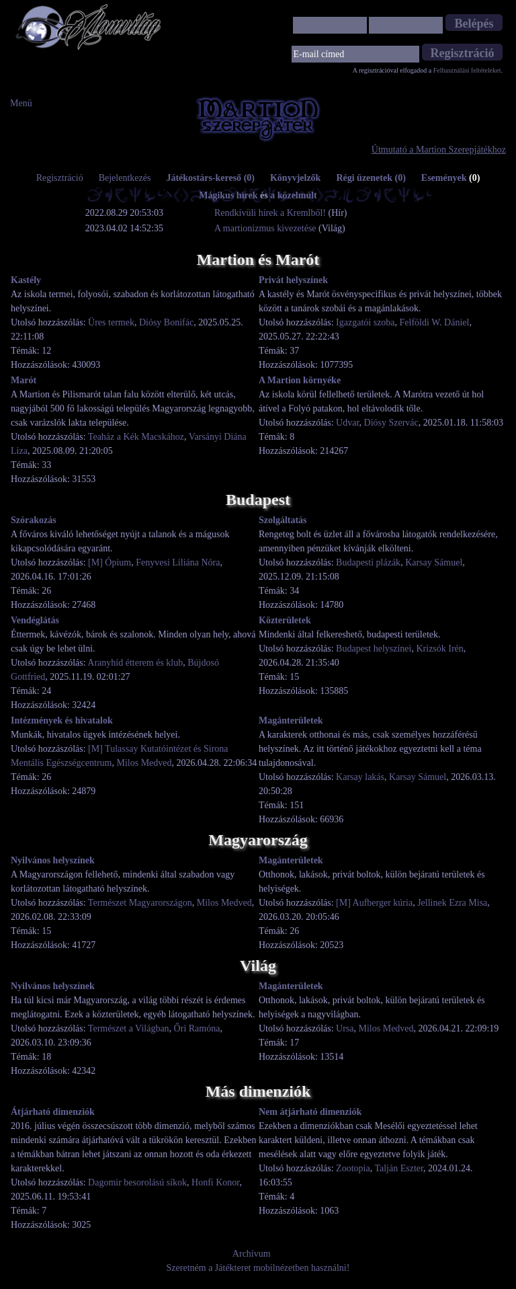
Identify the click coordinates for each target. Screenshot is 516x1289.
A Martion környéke (300, 380)
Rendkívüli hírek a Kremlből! (271, 213)
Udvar (347, 423)
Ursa (344, 1028)
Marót (23, 380)
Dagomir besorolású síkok (137, 1182)
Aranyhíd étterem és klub (135, 663)
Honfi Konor (215, 1182)
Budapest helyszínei (373, 648)
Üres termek (111, 322)
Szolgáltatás (283, 520)
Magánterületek (291, 720)
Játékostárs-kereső (210, 178)
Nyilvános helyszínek (53, 860)
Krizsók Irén (439, 648)
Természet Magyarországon (140, 903)
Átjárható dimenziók (53, 1112)
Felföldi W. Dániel (435, 322)
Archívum (251, 1254)
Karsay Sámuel (433, 562)
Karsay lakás (360, 777)
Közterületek (285, 620)
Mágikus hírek (228, 195)
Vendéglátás (35, 620)
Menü (21, 103)
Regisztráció (59, 178)
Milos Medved (143, 763)
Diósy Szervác (391, 423)
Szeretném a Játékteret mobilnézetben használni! (258, 1268)
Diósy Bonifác (166, 322)
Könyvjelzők (295, 178)
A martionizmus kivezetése (265, 228)
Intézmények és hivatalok (62, 720)
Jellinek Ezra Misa (452, 903)
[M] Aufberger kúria (374, 903)
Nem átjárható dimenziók (310, 1112)
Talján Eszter (398, 1168)
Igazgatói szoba (365, 322)
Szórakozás (33, 520)
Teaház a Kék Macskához (136, 437)
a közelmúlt (293, 195)
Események (450, 178)
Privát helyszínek (293, 280)
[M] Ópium (109, 562)
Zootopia (353, 1168)
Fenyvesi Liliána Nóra (178, 562)
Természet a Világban (128, 1028)
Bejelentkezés (125, 178)
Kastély (26, 280)
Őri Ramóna (197, 1028)
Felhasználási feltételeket (467, 70)
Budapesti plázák (368, 562)
